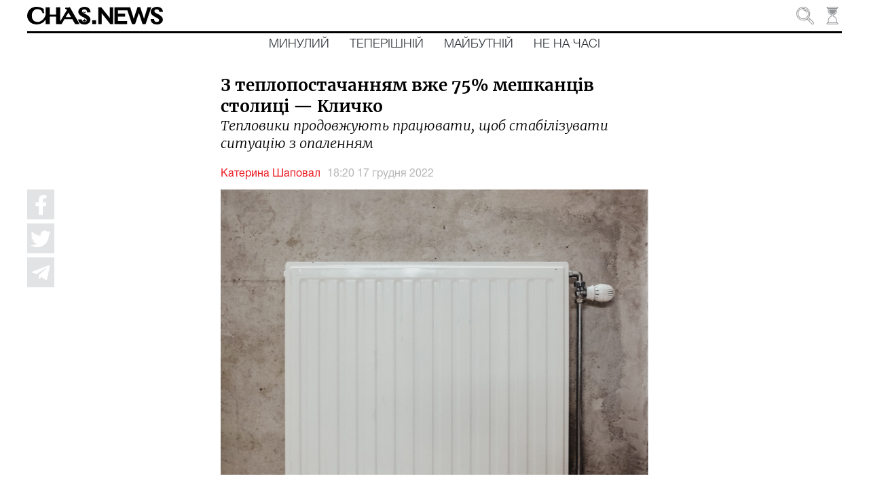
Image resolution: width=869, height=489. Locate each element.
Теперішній (387, 44)
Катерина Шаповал (270, 174)
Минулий (299, 44)
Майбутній (478, 44)
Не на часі (567, 44)
